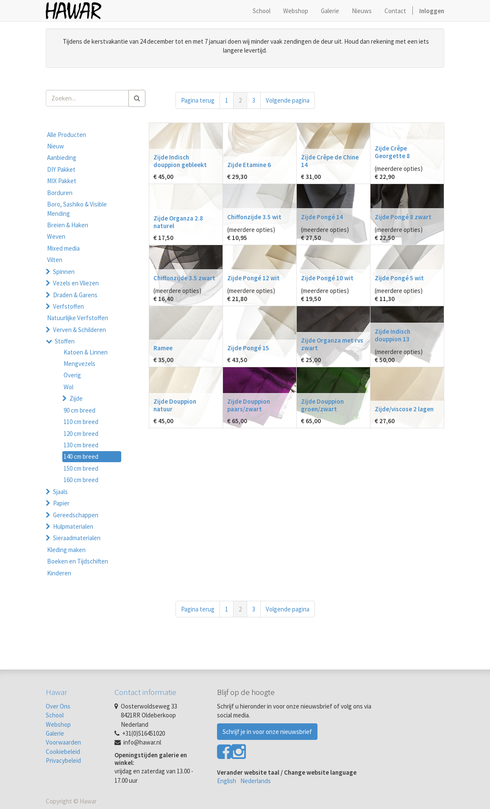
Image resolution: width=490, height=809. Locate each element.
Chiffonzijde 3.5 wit (254, 217)
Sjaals (60, 492)
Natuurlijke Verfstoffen (77, 318)
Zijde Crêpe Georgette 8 (392, 152)
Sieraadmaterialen (76, 538)
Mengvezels (79, 364)
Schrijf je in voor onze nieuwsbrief (267, 732)
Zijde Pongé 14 (322, 217)
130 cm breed (81, 445)
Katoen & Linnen (86, 352)
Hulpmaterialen (73, 526)
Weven (56, 236)
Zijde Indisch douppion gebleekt (180, 161)
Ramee (163, 348)
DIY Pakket (61, 169)
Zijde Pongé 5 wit (399, 278)
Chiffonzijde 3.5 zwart (184, 278)
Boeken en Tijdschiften (77, 561)
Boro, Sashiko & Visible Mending (77, 208)
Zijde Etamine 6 (249, 165)
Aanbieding (61, 157)
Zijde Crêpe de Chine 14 (330, 161)
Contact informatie (145, 692)
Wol (68, 387)
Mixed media (63, 248)
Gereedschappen (75, 515)
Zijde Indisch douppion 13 (392, 335)
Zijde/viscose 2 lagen (404, 409)
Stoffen (65, 341)
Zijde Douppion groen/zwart (322, 405)
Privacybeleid (63, 760)
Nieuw (55, 146)
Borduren (59, 193)
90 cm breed (79, 410)
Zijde (76, 398)
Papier (61, 503)
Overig (72, 375)
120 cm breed (81, 434)
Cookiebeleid (63, 752)
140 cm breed (81, 456)
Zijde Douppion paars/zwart (248, 405)
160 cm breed (81, 480)
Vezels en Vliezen (76, 283)
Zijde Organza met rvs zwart (332, 344)
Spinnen (64, 272)
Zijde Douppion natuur (174, 405)
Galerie (55, 733)
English (226, 781)
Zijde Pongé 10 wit (327, 278)
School (55, 715)
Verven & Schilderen (79, 330)
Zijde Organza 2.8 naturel (178, 222)
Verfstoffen (68, 306)
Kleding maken (66, 550)
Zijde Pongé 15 (248, 348)
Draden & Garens (75, 295)
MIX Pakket (61, 181)
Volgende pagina (287, 100)
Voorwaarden (63, 742)
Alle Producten (66, 135)
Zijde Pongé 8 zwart (403, 217)
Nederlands (255, 781)
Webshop (58, 724)
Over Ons (58, 706)
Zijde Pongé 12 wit (253, 278)
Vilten (54, 260)
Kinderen (59, 573)
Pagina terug (197, 100)
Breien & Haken (67, 225)
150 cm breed (81, 468)
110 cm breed (81, 422)
